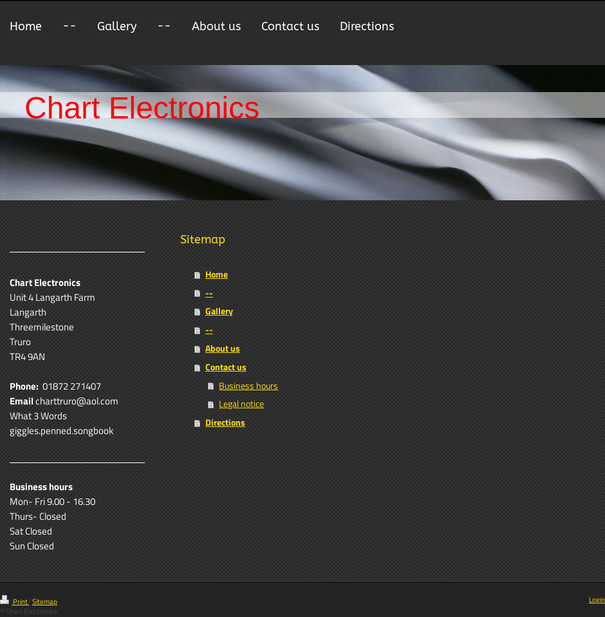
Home (216, 274)
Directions (225, 422)
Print (14, 601)
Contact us (226, 367)
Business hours (248, 386)
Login (597, 599)
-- (209, 293)
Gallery (219, 311)
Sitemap (44, 601)
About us (222, 348)
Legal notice (241, 404)
